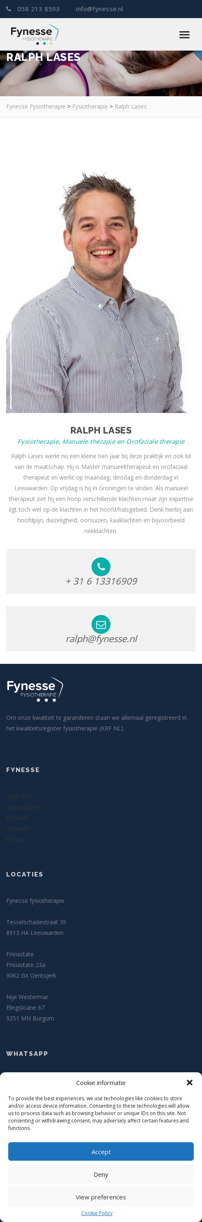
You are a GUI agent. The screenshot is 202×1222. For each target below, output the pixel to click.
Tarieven (17, 828)
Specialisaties (24, 807)
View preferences (101, 1197)
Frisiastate (20, 954)
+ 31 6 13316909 (101, 572)
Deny (101, 1174)
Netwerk (17, 817)
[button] (190, 1082)
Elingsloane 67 (25, 1007)
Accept (101, 1152)
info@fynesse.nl (98, 9)
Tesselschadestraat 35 (36, 922)
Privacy (15, 839)
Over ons (18, 796)
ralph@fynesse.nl (101, 630)
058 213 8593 (34, 9)
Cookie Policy (97, 1213)
